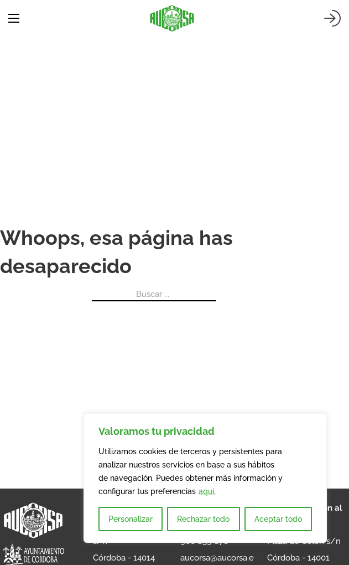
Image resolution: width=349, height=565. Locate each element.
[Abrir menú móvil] (13, 18)
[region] (205, 478)
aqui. (207, 491)
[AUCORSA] (172, 18)
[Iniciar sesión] (332, 18)
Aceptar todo (278, 519)
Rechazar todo (203, 519)
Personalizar (130, 519)
